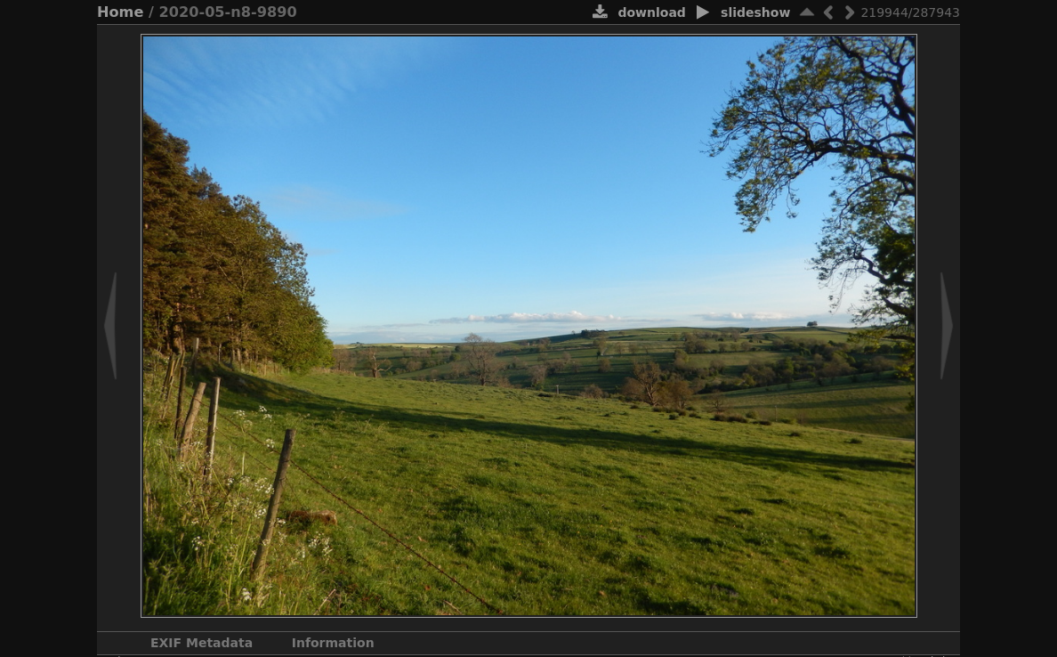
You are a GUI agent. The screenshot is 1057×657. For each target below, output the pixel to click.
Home (120, 12)
